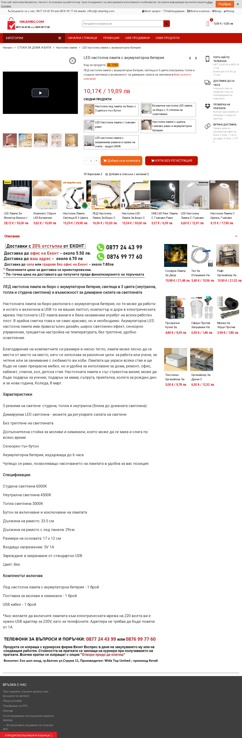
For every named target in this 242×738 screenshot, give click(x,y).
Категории (33, 38)
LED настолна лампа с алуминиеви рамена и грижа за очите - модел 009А (115, 142)
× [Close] (238, 4)
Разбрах (225, 4)
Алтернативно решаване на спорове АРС (28, 727)
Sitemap (8, 710)
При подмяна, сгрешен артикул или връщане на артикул (25, 694)
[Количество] (91, 161)
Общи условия (12, 700)
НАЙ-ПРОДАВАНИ (137, 38)
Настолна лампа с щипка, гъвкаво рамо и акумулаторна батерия (172, 126)
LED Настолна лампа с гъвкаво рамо (192, 218)
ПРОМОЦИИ (111, 38)
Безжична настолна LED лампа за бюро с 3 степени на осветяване (172, 110)
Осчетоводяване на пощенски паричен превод (28, 718)
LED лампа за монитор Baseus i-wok (16, 218)
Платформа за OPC (15, 706)
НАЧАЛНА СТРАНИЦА (82, 38)
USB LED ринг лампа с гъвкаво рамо (164, 215)
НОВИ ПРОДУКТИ (167, 38)
